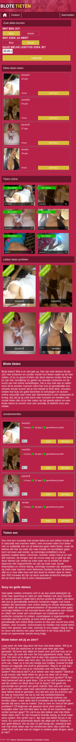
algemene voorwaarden (25, 739)
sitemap (13, 739)
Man (11, 33)
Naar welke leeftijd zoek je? (24, 47)
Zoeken (15, 15)
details (53, 93)
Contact (46, 739)
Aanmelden (67, 15)
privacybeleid (38, 739)
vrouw (30, 33)
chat (48, 441)
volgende (36, 58)
